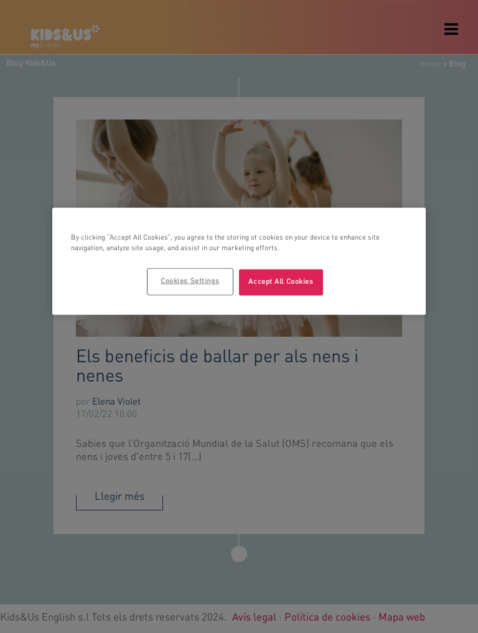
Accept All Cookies (280, 282)
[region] (239, 261)
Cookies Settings (190, 281)
